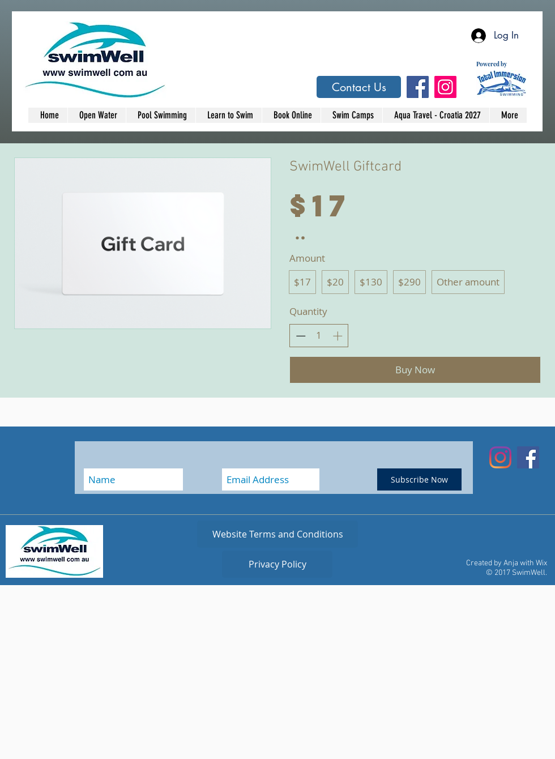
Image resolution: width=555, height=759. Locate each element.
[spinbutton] (319, 335)
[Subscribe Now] (419, 479)
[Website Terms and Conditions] (277, 534)
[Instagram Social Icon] (445, 87)
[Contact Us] (359, 87)
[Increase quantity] (337, 336)
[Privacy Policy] (277, 564)
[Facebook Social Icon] (418, 87)
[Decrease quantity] (300, 336)
